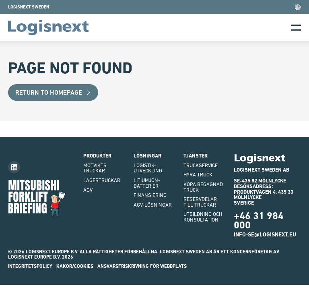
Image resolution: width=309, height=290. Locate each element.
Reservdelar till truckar (200, 202)
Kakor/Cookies (74, 266)
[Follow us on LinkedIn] (14, 167)
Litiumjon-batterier (147, 183)
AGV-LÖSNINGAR (153, 205)
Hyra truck (197, 175)
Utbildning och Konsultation (202, 217)
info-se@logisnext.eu (265, 234)
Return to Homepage (53, 92)
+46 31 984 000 (259, 220)
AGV (88, 190)
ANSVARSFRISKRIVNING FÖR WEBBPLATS (142, 266)
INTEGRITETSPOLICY (30, 266)
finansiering (150, 195)
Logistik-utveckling (148, 168)
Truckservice (200, 165)
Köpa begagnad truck (203, 187)
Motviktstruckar (95, 168)
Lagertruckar (101, 180)
